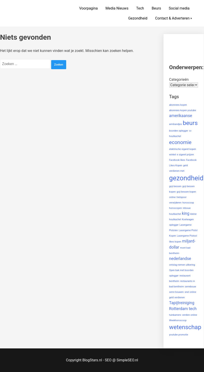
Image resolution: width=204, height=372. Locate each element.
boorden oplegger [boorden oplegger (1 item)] (178, 130)
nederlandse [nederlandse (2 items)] (180, 258)
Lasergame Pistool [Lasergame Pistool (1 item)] (187, 235)
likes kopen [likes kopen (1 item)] (175, 241)
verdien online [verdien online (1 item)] (189, 314)
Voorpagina (88, 8)
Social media (179, 8)
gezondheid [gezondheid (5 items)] (186, 178)
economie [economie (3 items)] (180, 142)
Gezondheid (137, 18)
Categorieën (179, 79)
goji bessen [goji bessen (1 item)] (175, 186)
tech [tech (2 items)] (192, 308)
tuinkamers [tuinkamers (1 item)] (175, 314)
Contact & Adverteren (172, 18)
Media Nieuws (117, 8)
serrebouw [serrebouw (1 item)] (190, 286)
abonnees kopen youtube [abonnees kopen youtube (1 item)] (182, 110)
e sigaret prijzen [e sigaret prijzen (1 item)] (185, 154)
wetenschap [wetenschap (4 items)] (185, 327)
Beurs (156, 8)
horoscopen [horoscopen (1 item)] (175, 208)
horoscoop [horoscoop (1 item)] (188, 202)
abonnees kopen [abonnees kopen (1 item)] (178, 104)
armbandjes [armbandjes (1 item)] (175, 124)
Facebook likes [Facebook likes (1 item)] (177, 160)
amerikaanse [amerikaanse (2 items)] (180, 115)
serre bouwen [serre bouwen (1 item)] (176, 292)
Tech (140, 8)
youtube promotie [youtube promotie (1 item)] (178, 334)
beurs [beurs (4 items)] (190, 123)
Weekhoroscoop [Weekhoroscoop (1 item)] (178, 320)
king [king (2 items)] (185, 213)
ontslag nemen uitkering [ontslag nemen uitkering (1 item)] (182, 264)
